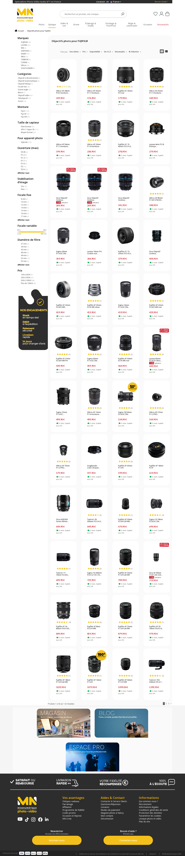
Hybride (26, 142)
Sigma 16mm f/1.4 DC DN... (123, 306)
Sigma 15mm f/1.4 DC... (61, 413)
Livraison (105, 807)
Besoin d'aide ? (161, 1)
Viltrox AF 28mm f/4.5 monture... (63, 92)
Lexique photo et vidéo (150, 818)
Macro (21, 92)
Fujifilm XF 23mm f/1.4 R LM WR (125, 627)
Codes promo (69, 812)
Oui (24, 186)
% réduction (135, 51)
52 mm (25, 258)
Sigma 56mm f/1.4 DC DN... (92, 360)
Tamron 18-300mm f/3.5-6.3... (94, 520)
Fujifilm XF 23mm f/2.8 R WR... (63, 306)
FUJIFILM (26, 42)
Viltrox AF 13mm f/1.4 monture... (94, 413)
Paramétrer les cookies (150, 815)
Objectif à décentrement (29, 78)
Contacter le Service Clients (114, 801)
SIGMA (25, 53)
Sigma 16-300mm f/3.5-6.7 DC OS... (94, 574)
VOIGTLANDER (28, 68)
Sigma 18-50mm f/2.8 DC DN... (125, 413)
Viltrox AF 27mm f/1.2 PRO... (156, 413)
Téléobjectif (24, 98)
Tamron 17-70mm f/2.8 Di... (62, 574)
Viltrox (25, 65)
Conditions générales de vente (153, 809)
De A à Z (109, 51)
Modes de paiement (110, 809)
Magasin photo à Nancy (112, 812)
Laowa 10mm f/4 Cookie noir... (94, 252)
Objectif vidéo (25, 95)
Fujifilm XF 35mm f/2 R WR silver (94, 306)
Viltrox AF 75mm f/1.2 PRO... (63, 467)
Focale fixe (24, 86)
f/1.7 (24, 160)
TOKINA (25, 62)
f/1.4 (24, 158)
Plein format (27, 126)
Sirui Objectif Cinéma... (61, 199)
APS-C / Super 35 (29, 129)
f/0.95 (24, 152)
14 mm (25, 207)
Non (24, 189)
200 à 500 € (27, 277)
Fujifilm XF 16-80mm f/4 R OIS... (63, 627)
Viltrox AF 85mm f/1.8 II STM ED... (156, 199)
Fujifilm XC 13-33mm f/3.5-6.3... (125, 252)
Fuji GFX (25, 117)
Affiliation (67, 807)
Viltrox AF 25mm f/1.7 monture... (156, 92)
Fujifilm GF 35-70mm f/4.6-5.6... (156, 627)
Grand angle (24, 89)
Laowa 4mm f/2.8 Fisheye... (156, 145)
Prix (85, 51)
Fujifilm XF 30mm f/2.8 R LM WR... (125, 520)
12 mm (25, 205)
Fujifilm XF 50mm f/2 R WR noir (125, 360)
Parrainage (67, 804)
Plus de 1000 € (28, 283)
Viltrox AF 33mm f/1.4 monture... (94, 145)
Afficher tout (23, 173)
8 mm (24, 199)
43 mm (25, 249)
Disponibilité (96, 51)
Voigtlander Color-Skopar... (93, 467)
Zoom (22, 101)
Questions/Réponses (111, 804)
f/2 (23, 166)
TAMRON (25, 59)
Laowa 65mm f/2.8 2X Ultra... (155, 360)
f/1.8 (24, 163)
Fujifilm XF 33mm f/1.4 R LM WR (125, 574)
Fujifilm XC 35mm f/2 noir (125, 92)
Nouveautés (121, 51)
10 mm (25, 202)
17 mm (25, 216)
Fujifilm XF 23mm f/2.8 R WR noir (156, 306)
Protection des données (150, 812)
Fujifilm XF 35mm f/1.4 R (125, 467)
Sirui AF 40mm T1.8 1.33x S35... (155, 574)
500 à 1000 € (27, 280)
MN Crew (66, 818)
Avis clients (75, 51)
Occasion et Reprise (72, 815)
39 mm (25, 246)
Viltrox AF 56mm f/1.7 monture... (63, 145)
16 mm (25, 213)
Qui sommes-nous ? (148, 801)
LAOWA (25, 45)
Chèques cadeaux (70, 801)
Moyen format (28, 132)
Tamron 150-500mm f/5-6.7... (156, 681)
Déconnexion (107, 818)
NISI (23, 48)
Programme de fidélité (73, 809)
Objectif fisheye (25, 84)
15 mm (25, 210)
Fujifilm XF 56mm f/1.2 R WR (125, 681)
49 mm (25, 255)
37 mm (25, 244)
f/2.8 (24, 169)
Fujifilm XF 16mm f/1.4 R (94, 681)
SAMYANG (26, 51)
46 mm (25, 252)
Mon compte (107, 815)
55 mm (25, 261)
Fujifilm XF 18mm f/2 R (156, 467)
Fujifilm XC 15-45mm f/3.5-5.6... (125, 145)
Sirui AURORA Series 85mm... (62, 520)
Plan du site (144, 821)
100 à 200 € (27, 274)
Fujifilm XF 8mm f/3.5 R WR (93, 627)
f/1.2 (24, 155)
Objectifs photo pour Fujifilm (39, 31)
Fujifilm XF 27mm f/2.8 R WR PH (63, 360)
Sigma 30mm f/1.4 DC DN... (61, 252)
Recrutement (145, 804)
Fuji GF (25, 114)
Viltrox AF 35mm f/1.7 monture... (94, 92)
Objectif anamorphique (28, 81)
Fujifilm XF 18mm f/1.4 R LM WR (63, 681)
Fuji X (25, 111)
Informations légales (149, 807)
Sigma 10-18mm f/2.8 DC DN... (156, 520)
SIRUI (24, 56)
